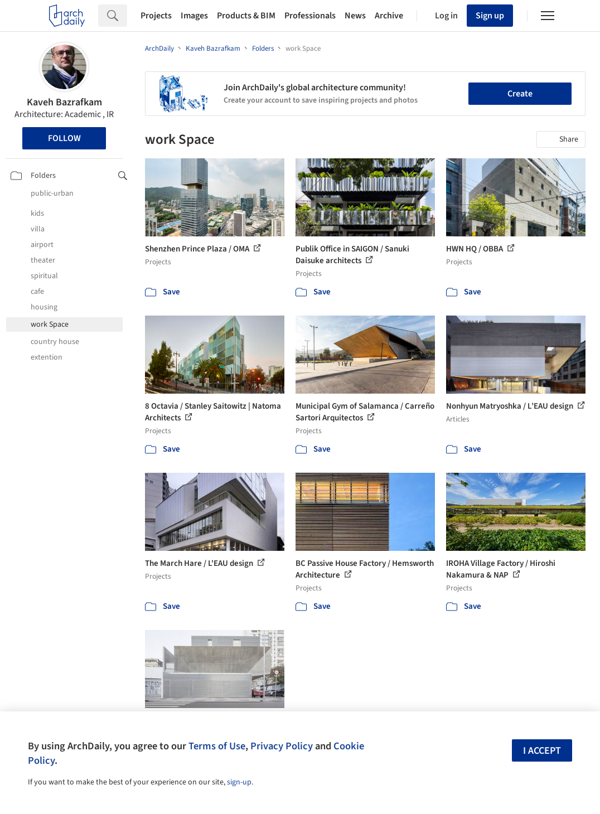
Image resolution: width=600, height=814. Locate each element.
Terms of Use (216, 746)
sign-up (239, 782)
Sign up (490, 15)
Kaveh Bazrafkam (64, 102)
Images (194, 15)
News (355, 15)
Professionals (310, 15)
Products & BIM (246, 15)
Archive (389, 15)
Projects (156, 15)
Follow (64, 138)
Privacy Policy (281, 746)
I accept (542, 751)
